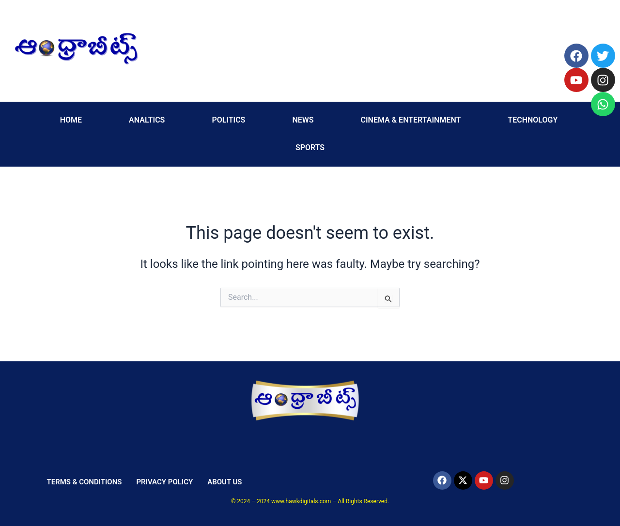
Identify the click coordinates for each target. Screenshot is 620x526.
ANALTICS (147, 119)
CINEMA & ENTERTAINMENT (411, 119)
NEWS (302, 119)
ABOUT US (224, 482)
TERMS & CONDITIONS (84, 482)
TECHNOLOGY (533, 119)
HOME (71, 119)
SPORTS (310, 147)
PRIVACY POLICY (164, 482)
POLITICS (228, 119)
